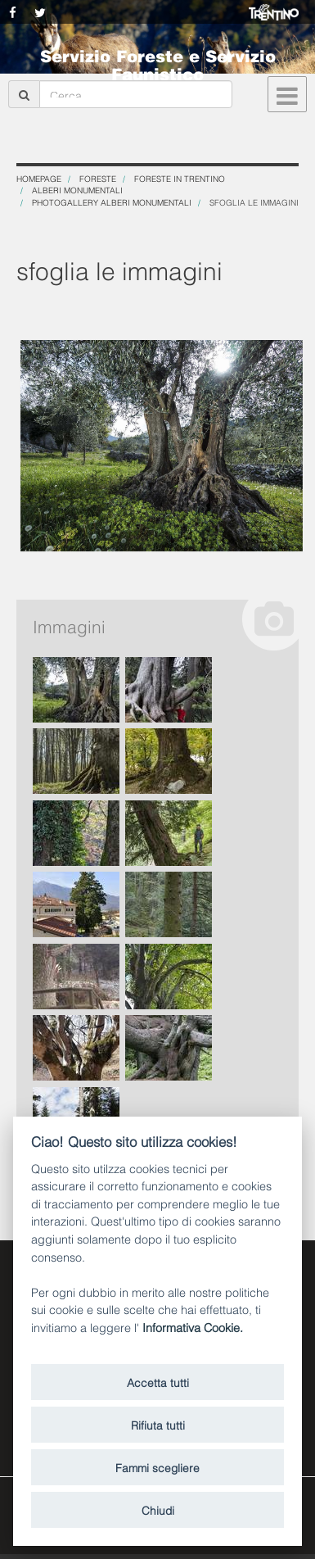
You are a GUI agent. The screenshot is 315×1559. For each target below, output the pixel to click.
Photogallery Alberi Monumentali (111, 202)
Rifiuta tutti (158, 1424)
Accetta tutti (158, 1382)
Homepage (38, 178)
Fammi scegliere (157, 1467)
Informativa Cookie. (192, 1327)
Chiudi (158, 1509)
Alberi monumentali (77, 190)
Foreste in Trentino (179, 178)
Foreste (97, 178)
